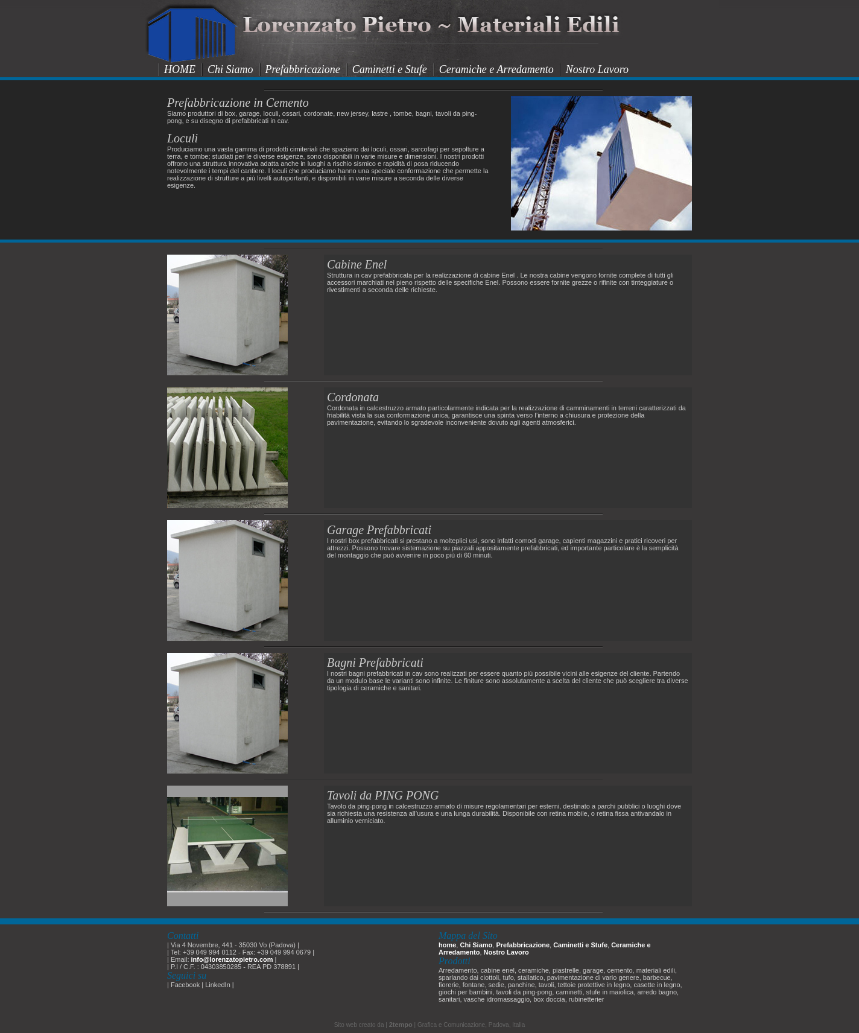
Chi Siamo (230, 69)
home (447, 945)
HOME (179, 69)
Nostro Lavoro (597, 69)
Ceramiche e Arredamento (496, 69)
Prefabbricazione (302, 69)
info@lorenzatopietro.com (232, 959)
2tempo (401, 1024)
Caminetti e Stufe (389, 69)
